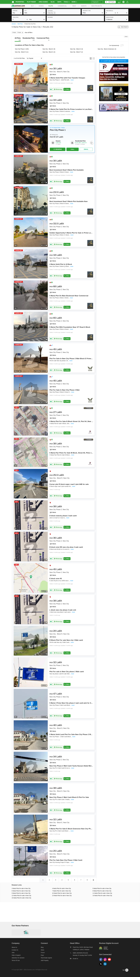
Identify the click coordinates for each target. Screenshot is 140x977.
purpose (15, 10)
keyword (50, 17)
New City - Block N (49, 52)
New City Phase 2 (22, 49)
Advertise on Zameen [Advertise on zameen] (18, 958)
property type (87, 10)
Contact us (15, 950)
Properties (20, 2)
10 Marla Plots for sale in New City (62, 893)
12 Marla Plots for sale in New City (21, 895)
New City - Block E (49, 49)
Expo (42, 955)
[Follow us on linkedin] (105, 965)
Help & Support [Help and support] (16, 955)
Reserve (57, 149)
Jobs (13, 952)
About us (14, 947)
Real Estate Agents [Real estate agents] (46, 958)
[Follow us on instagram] (105, 961)
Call (67, 89)
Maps (59, 2)
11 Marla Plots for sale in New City (102, 893)
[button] (17, 12)
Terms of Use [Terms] (16, 960)
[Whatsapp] (58, 89)
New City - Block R (21, 52)
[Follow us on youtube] (110, 961)
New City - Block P (76, 52)
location (50, 10)
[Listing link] (54, 77)
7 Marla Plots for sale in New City (61, 891)
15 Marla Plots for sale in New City (21, 898)
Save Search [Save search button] (123, 27)
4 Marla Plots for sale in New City (61, 888)
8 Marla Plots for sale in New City (102, 891)
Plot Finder (31, 2)
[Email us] (84, 959)
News (42, 950)
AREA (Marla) (109, 10)
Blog (53, 2)
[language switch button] (119, 2)
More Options (109, 17)
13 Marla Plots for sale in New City (62, 895)
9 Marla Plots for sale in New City (21, 893)
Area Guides (43, 2)
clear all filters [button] (28, 32)
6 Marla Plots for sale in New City (21, 891)
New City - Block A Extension (107, 49)
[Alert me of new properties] (113, 61)
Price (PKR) (15, 17)
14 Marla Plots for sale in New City (102, 895)
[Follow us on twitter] (101, 965)
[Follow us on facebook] (101, 961)
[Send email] (50, 89)
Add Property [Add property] (44, 960)
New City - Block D (76, 49)
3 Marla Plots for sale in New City (21, 888)
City (25, 10)
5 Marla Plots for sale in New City (102, 888)
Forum (43, 952)
